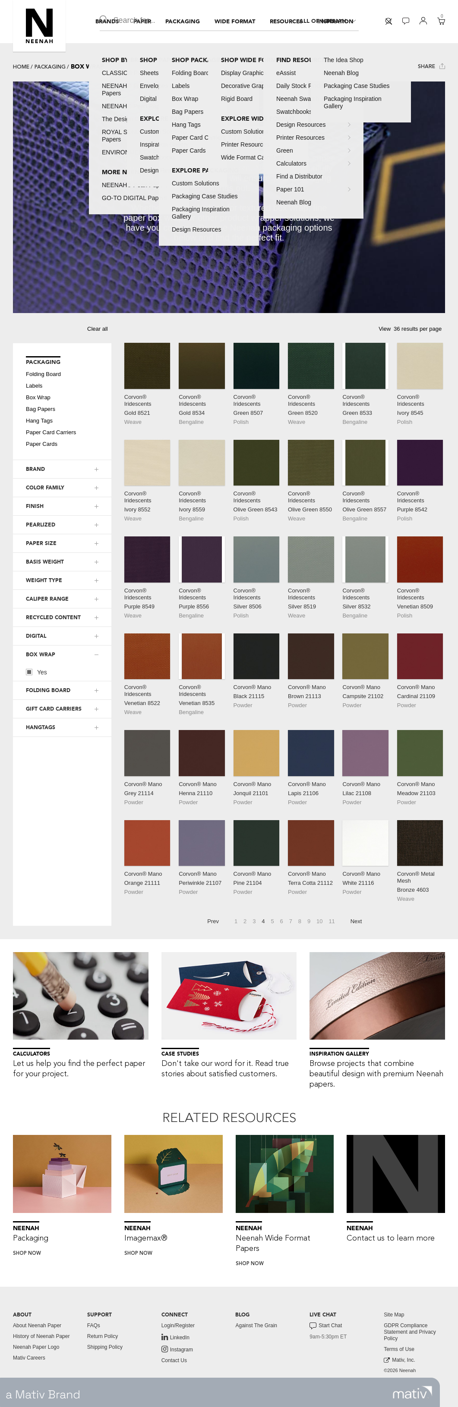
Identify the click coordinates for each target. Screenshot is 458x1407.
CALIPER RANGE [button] (47, 599)
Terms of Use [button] (399, 1349)
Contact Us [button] (174, 1360)
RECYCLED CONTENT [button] (53, 617)
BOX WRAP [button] (40, 655)
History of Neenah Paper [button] (41, 1336)
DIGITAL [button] (36, 636)
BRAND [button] (35, 469)
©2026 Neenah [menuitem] (400, 1370)
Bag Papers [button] (40, 409)
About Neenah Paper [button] (37, 1325)
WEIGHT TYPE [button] (44, 580)
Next (356, 921)
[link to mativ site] (412, 1392)
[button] (39, 26)
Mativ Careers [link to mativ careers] (29, 1358)
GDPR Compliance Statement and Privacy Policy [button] (410, 1331)
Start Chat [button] (326, 1325)
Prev (213, 921)
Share (431, 66)
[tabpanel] (229, 197)
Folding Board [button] (43, 374)
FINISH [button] (35, 506)
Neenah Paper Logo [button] (36, 1347)
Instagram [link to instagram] (177, 1349)
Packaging (50, 67)
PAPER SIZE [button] (41, 543)
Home (21, 67)
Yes (36, 672)
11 (331, 921)
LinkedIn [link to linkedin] (175, 1337)
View (385, 329)
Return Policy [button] (102, 1336)
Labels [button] (34, 385)
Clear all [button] (97, 329)
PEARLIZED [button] (40, 525)
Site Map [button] (394, 1315)
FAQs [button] (93, 1325)
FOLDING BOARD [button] (48, 690)
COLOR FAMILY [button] (45, 488)
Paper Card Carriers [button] (51, 432)
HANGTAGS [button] (40, 727)
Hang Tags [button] (39, 420)
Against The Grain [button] (256, 1325)
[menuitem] (107, 21)
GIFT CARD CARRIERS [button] (54, 709)
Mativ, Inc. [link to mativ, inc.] (399, 1360)
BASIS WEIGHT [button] (45, 562)
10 (319, 921)
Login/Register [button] (178, 1325)
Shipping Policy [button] (105, 1347)
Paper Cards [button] (41, 444)
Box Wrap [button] (38, 397)
